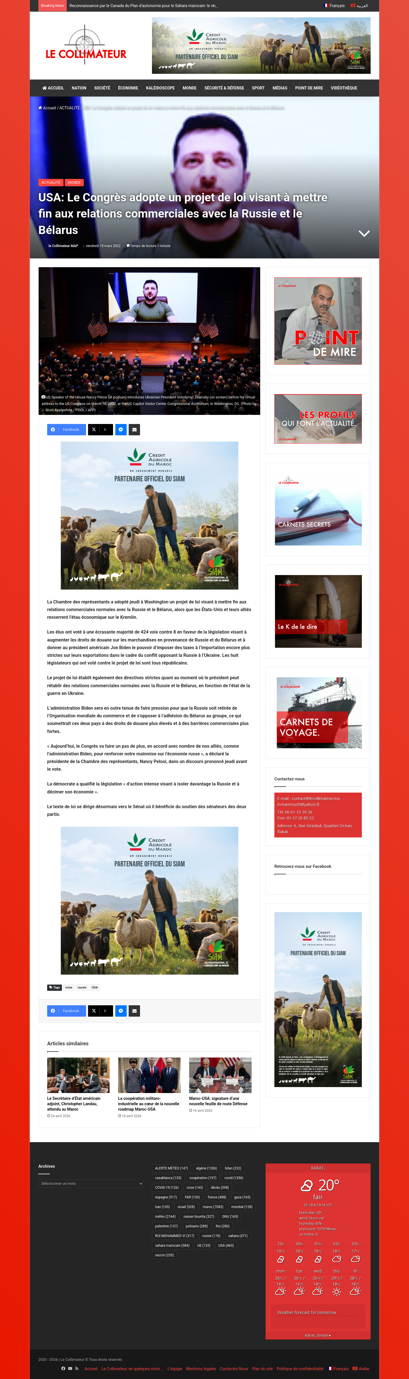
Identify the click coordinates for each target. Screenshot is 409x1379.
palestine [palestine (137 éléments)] (166, 1226)
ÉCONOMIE (128, 88)
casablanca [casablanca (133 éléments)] (168, 1178)
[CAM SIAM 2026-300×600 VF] (318, 1085)
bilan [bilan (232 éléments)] (233, 1168)
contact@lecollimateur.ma (316, 798)
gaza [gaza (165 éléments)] (242, 1197)
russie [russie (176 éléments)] (211, 1236)
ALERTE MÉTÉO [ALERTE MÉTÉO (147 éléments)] (171, 1168)
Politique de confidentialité (300, 1369)
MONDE (190, 88)
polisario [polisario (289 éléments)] (197, 1226)
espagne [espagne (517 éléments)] (166, 1197)
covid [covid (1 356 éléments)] (233, 1178)
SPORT (258, 88)
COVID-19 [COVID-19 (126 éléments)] (167, 1188)
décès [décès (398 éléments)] (220, 1188)
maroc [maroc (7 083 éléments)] (213, 1207)
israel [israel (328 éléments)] (186, 1207)
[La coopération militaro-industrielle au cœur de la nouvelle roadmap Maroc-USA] (149, 1075)
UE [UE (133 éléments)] (203, 1246)
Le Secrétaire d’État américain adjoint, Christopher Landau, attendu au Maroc (74, 1103)
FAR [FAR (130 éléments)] (192, 1197)
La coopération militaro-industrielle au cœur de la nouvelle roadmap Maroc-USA (148, 1103)
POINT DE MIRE (309, 88)
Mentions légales (201, 1369)
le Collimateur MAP (63, 246)
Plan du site (262, 1369)
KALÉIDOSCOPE (160, 88)
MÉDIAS (280, 88)
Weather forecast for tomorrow (307, 1312)
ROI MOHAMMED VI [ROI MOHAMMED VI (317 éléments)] (174, 1236)
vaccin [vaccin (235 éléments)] (164, 1255)
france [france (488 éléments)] (217, 1197)
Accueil (47, 108)
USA (95, 987)
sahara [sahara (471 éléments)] (238, 1236)
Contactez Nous (234, 1369)
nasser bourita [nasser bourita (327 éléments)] (198, 1217)
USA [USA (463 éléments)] (226, 1246)
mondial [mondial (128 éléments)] (242, 1207)
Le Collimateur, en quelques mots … (132, 1369)
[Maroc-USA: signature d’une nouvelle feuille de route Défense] (220, 1075)
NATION (79, 88)
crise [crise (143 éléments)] (195, 1188)
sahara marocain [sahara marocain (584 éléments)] (172, 1246)
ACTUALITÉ (69, 108)
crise (68, 987)
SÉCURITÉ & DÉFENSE (224, 88)
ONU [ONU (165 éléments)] (230, 1217)
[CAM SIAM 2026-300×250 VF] (149, 515)
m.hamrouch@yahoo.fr (298, 804)
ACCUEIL (53, 88)
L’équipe (175, 1369)
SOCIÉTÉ (102, 88)
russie (82, 987)
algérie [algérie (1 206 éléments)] (206, 1168)
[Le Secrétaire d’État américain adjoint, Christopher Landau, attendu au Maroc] (78, 1075)
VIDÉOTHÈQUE (344, 88)
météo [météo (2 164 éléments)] (165, 1217)
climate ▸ (318, 1335)
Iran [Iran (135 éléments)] (162, 1207)
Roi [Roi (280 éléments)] (223, 1226)
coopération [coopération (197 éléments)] (202, 1178)
